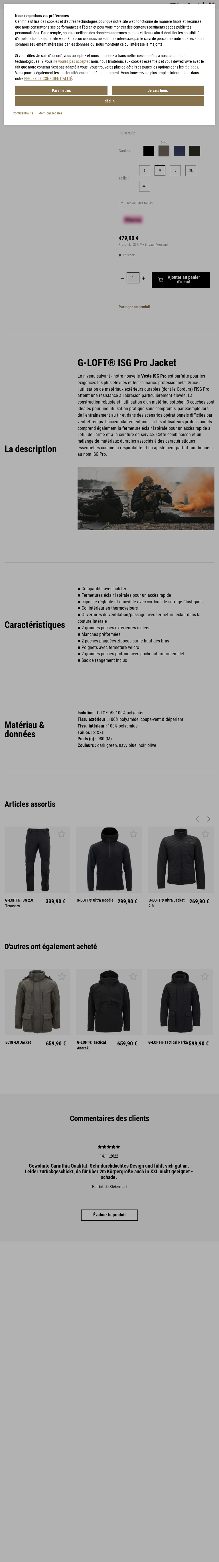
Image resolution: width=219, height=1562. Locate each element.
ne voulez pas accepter (71, 61)
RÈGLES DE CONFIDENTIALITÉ (48, 78)
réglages (191, 67)
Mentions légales (50, 102)
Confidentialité (23, 102)
